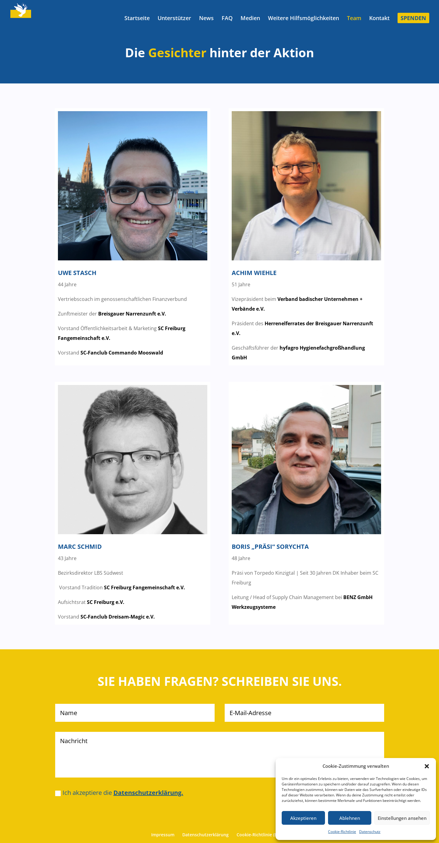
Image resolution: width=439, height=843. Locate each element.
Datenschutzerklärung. (148, 792)
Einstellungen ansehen (402, 818)
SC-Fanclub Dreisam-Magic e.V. (117, 616)
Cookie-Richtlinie (342, 831)
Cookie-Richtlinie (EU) (259, 835)
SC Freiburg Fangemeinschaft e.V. (144, 587)
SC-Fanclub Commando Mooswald (121, 352)
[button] (427, 766)
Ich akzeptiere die (119, 792)
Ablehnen (349, 818)
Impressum (162, 835)
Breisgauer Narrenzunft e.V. (132, 313)
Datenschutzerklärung (205, 835)
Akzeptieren (303, 818)
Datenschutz (369, 831)
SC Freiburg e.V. (105, 602)
